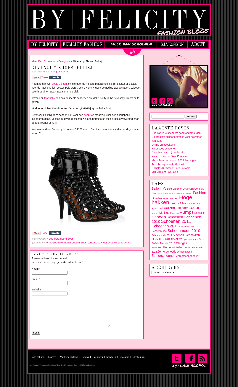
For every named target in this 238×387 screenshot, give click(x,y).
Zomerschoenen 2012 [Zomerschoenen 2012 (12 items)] (189, 255)
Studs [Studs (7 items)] (201, 239)
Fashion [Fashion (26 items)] (199, 193)
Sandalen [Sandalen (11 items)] (199, 212)
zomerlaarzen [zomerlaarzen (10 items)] (184, 251)
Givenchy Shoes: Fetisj (62, 68)
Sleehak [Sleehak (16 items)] (178, 235)
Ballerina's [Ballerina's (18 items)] (159, 188)
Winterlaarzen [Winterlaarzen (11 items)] (180, 247)
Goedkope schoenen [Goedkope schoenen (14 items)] (165, 198)
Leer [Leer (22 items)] (155, 212)
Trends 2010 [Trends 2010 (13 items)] (167, 243)
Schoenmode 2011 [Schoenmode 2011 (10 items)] (162, 235)
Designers (64, 61)
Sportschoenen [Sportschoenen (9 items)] (190, 239)
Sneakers (124, 362)
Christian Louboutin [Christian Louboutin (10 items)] (183, 188)
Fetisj (48, 242)
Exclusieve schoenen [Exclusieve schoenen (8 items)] (182, 193)
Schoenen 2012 (105, 242)
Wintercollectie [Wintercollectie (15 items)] (161, 247)
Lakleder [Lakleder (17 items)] (182, 208)
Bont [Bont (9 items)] (169, 189)
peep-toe (89, 114)
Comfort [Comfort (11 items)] (198, 188)
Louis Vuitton (59, 83)
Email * (36, 279)
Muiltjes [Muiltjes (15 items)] (164, 212)
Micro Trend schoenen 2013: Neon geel (174, 160)
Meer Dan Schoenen (43, 61)
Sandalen (111, 362)
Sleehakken (139, 362)
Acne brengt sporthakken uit (168, 164)
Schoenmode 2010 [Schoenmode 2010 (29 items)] (184, 230)
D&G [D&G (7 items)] (154, 193)
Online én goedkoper (164, 144)
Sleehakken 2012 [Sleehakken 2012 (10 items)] (161, 239)
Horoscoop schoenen (164, 148)
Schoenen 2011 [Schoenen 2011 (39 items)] (176, 221)
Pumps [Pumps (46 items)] (187, 212)
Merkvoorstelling (69, 362)
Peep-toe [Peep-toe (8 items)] (174, 213)
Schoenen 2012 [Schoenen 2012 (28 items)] (165, 226)
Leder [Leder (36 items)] (194, 207)
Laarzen (52, 362)
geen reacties (62, 71)
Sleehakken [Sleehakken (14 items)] (192, 235)
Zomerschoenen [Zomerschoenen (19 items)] (163, 256)
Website (36, 289)
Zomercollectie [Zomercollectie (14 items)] (166, 251)
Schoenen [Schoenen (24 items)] (175, 217)
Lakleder (92, 242)
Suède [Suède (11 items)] (155, 243)
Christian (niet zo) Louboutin (168, 152)
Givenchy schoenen (62, 242)
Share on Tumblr (55, 77)
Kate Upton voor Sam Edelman (169, 156)
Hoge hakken (66, 239)
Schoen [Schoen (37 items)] (159, 216)
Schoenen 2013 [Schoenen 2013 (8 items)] (186, 226)
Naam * (36, 268)
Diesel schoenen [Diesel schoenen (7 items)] (164, 193)
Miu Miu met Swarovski (165, 171)
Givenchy (49, 98)
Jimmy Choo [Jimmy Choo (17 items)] (179, 203)
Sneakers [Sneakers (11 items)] (176, 239)
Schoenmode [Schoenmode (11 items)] (159, 231)
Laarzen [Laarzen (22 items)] (168, 208)
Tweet (44, 77)
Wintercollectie (121, 242)
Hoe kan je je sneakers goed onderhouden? (177, 132)
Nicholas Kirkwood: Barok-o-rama (171, 168)
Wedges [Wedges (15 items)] (181, 243)
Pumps (85, 362)
